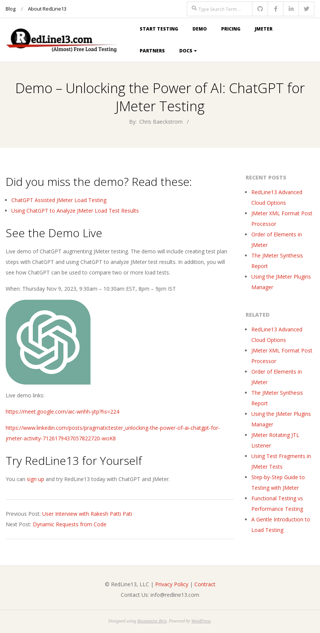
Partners (152, 51)
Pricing (230, 29)
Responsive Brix (152, 621)
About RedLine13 (47, 8)
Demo (199, 29)
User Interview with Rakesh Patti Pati (87, 513)
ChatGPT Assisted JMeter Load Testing (58, 200)
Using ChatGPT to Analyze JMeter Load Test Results (75, 210)
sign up (35, 479)
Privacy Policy (171, 584)
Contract (204, 584)
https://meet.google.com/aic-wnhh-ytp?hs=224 (62, 411)
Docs (185, 51)
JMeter (263, 29)
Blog (10, 8)
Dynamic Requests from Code (69, 524)
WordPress (201, 621)
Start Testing (159, 29)
